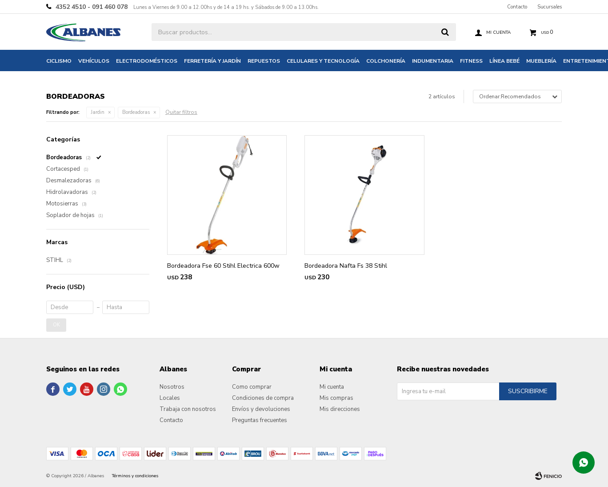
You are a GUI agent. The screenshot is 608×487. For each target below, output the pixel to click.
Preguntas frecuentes (259, 420)
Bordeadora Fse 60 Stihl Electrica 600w (223, 266)
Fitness (471, 60)
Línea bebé (504, 60)
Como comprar (252, 387)
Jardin (97, 112)
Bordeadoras (136, 112)
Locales (170, 398)
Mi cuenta (332, 387)
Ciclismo (59, 60)
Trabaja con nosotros (188, 409)
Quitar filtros (181, 112)
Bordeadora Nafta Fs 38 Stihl (345, 266)
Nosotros (172, 387)
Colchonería (385, 60)
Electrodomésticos (146, 60)
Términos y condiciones (135, 476)
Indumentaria (432, 60)
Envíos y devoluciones (261, 409)
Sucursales (549, 7)
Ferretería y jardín (212, 60)
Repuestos (264, 60)
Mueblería (541, 60)
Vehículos (93, 60)
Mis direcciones (340, 409)
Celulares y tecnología (323, 60)
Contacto (517, 7)
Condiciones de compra (263, 398)
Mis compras (336, 398)
